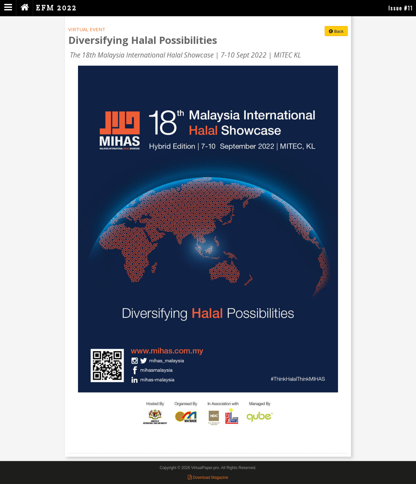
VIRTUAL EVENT (86, 29)
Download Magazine (208, 477)
